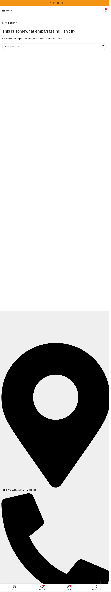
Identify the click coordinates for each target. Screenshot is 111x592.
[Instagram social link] (54, 3)
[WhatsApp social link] (62, 3)
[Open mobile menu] (7, 10)
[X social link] (50, 3)
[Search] (54, 46)
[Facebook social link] (47, 3)
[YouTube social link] (58, 3)
